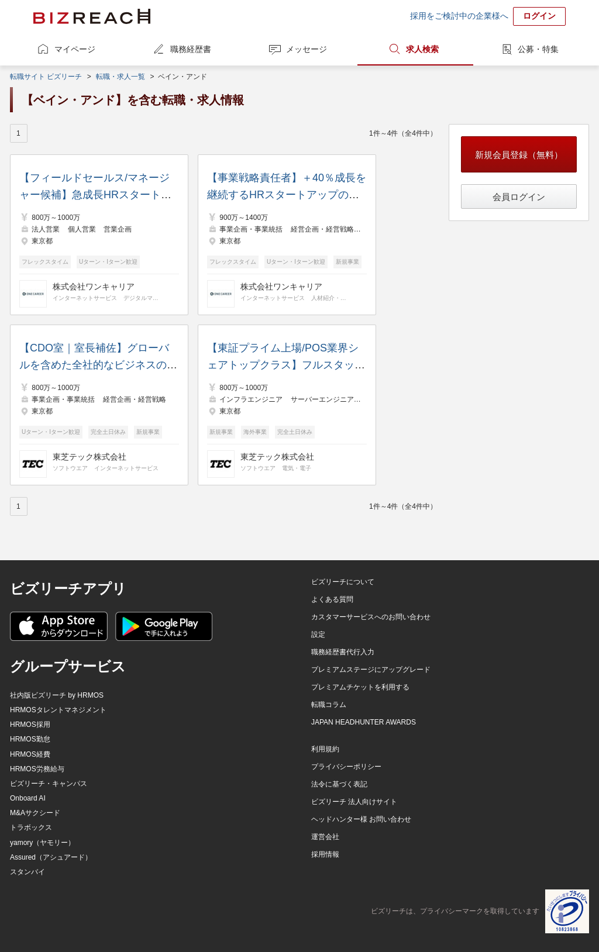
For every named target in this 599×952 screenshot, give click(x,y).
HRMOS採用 (30, 724)
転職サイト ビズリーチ (46, 77)
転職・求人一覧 (120, 77)
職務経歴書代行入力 (342, 652)
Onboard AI (28, 798)
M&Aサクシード (35, 813)
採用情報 (325, 854)
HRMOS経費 (30, 754)
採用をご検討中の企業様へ (459, 15)
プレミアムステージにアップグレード (371, 669)
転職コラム (328, 705)
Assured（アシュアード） (51, 857)
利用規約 (325, 749)
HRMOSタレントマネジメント (58, 710)
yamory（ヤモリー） (42, 843)
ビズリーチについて (342, 582)
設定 (318, 634)
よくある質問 (332, 599)
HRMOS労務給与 (37, 769)
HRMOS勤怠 (30, 739)
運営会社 (325, 837)
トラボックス (31, 827)
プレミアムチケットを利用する (360, 687)
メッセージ (306, 49)
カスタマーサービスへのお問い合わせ (371, 617)
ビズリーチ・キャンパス (48, 783)
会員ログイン (519, 197)
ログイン (539, 15)
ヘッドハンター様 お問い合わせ (361, 819)
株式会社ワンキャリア (94, 286)
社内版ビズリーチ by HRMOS (57, 695)
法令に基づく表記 (339, 784)
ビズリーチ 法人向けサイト (354, 802)
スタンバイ (27, 872)
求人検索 (422, 49)
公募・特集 (538, 49)
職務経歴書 (190, 49)
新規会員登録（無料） (519, 155)
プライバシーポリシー (346, 767)
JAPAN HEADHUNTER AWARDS (363, 722)
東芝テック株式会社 (89, 456)
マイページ (74, 49)
